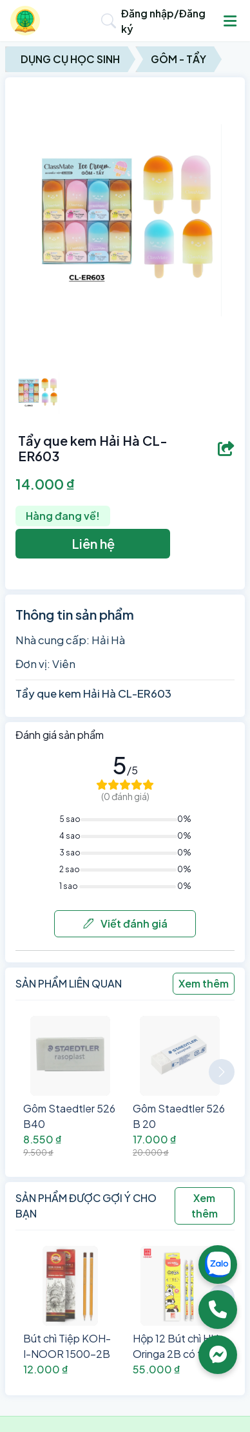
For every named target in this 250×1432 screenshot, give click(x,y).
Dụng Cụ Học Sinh (70, 59)
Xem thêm (203, 983)
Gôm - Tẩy (178, 59)
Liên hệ (93, 543)
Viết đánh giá (125, 923)
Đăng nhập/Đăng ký (163, 21)
